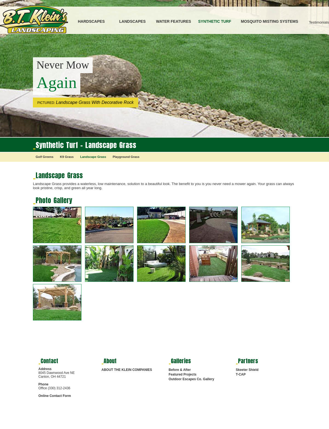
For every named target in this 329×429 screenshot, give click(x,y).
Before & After (180, 370)
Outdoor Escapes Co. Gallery (191, 379)
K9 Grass (67, 156)
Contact (49, 361)
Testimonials (319, 22)
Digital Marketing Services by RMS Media (56, 426)
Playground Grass (126, 156)
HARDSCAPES (91, 21)
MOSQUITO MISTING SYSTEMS (269, 21)
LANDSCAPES (132, 21)
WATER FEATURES (173, 21)
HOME (172, 425)
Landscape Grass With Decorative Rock (95, 102)
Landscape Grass (93, 156)
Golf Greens (44, 156)
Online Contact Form (54, 396)
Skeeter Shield (247, 370)
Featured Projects (182, 374)
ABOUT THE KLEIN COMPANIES (126, 370)
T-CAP (241, 374)
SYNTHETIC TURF (214, 21)
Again (56, 82)
